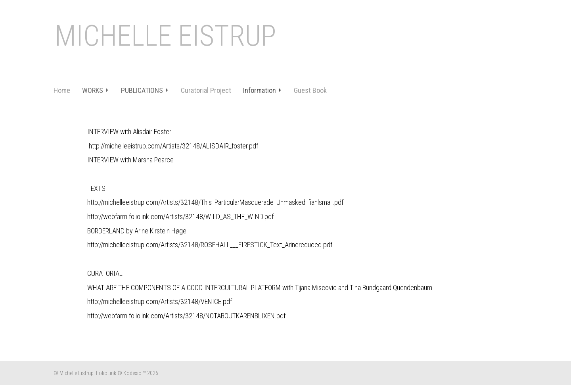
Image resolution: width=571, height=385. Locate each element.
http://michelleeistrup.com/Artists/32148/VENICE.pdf (159, 301)
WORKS (95, 90)
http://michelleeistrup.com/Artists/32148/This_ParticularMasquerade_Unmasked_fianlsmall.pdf (215, 202)
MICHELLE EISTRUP (165, 36)
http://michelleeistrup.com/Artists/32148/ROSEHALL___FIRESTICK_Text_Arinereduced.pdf (209, 245)
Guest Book (310, 90)
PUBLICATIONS (145, 90)
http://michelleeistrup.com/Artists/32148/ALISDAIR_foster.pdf (173, 146)
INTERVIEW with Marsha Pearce (130, 160)
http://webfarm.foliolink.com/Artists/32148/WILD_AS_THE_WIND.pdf (180, 216)
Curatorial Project (206, 90)
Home (62, 90)
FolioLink (106, 373)
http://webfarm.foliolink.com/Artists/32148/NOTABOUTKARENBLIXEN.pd (185, 316)
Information (262, 90)
